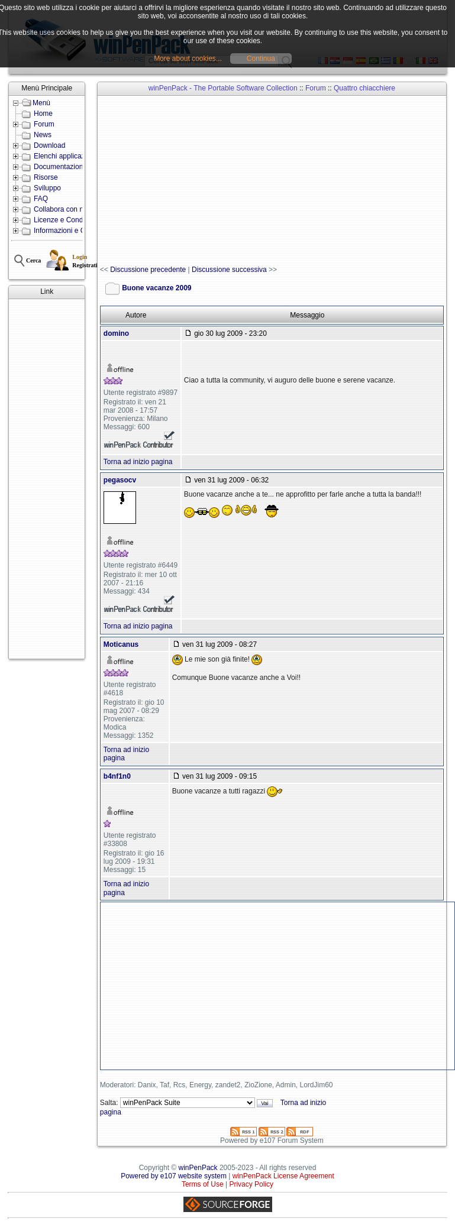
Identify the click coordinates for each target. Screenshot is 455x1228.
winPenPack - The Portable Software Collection (223, 88)
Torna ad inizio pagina (138, 462)
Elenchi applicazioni (65, 156)
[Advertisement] (46, 479)
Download (49, 145)
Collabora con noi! (62, 209)
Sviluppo (47, 188)
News (42, 135)
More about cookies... (188, 58)
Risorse (46, 177)
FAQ (41, 199)
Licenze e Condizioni (66, 220)
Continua (261, 58)
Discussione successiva (229, 269)
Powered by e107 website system (174, 1176)
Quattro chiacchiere (364, 88)
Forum (44, 124)
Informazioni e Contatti (69, 230)
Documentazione (60, 167)
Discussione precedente (148, 269)
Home (43, 113)
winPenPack (198, 1168)
